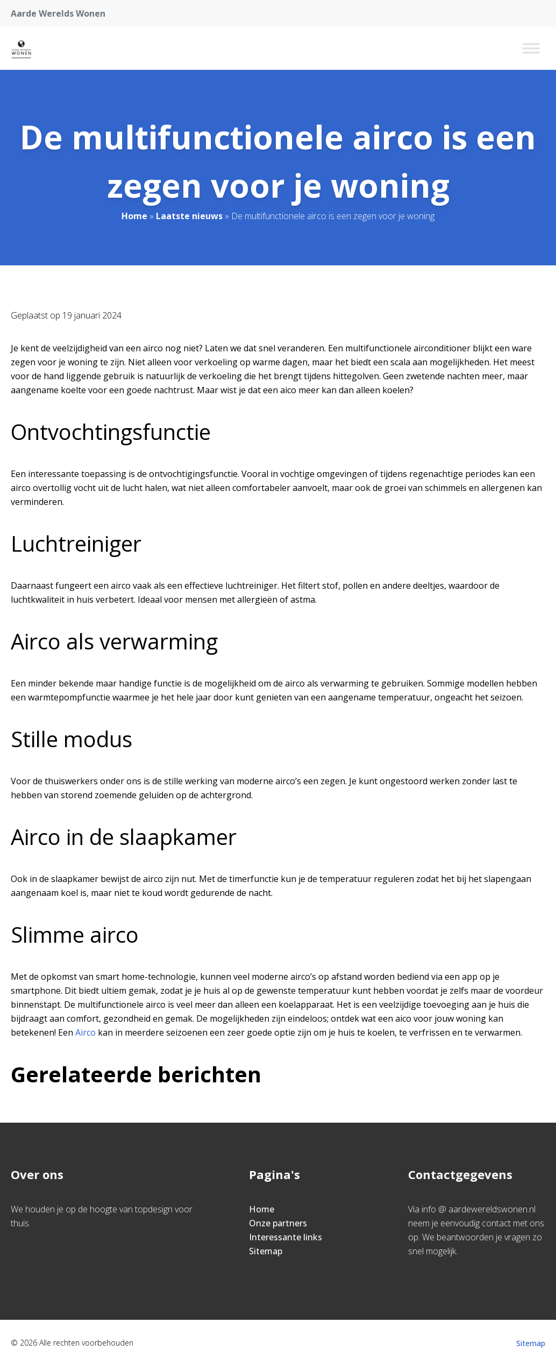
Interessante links (285, 1237)
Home (134, 216)
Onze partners (278, 1223)
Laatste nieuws (189, 216)
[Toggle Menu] (531, 48)
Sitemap (265, 1251)
